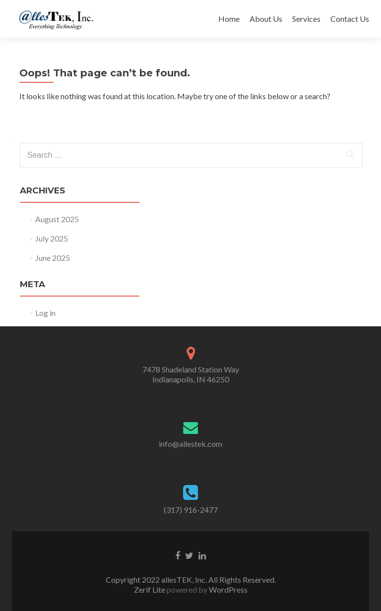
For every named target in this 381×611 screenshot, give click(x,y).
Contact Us (349, 18)
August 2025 (57, 219)
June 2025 (52, 257)
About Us (266, 18)
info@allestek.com (190, 443)
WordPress (227, 589)
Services (306, 18)
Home (229, 18)
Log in (45, 312)
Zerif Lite (150, 589)
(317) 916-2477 (191, 509)
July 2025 (51, 238)
